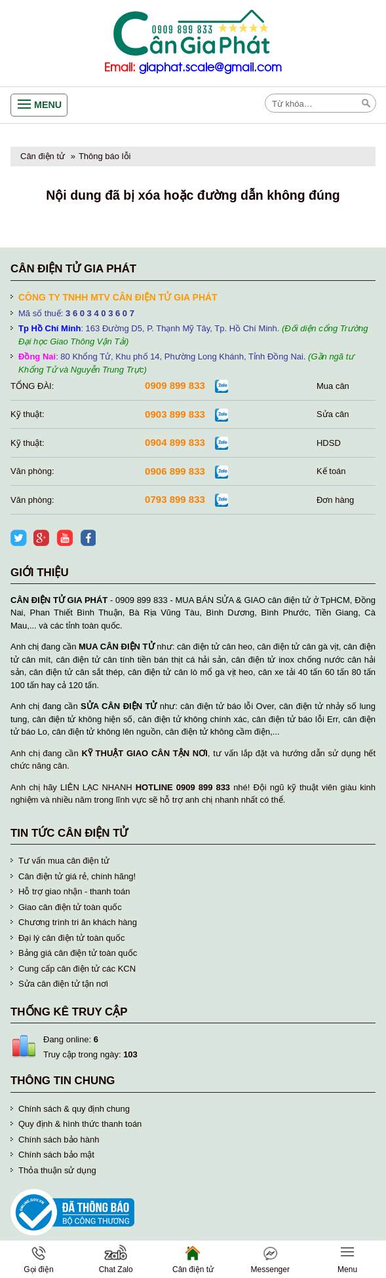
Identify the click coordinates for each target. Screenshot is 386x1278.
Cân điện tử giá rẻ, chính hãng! (77, 876)
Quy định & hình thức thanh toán (80, 1124)
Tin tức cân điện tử (69, 833)
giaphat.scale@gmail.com (210, 67)
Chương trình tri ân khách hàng (77, 922)
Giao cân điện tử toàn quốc (70, 907)
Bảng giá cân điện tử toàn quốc (77, 953)
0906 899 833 (175, 471)
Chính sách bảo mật (56, 1154)
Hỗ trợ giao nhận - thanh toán (74, 891)
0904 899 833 (175, 442)
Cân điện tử (42, 156)
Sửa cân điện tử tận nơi (63, 984)
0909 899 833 (175, 385)
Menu (48, 105)
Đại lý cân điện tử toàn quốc (71, 938)
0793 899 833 (175, 499)
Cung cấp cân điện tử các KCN (77, 969)
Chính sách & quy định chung (74, 1109)
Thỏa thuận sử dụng (57, 1170)
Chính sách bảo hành (58, 1139)
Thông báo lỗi (105, 156)
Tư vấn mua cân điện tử (63, 861)
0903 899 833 (175, 414)
